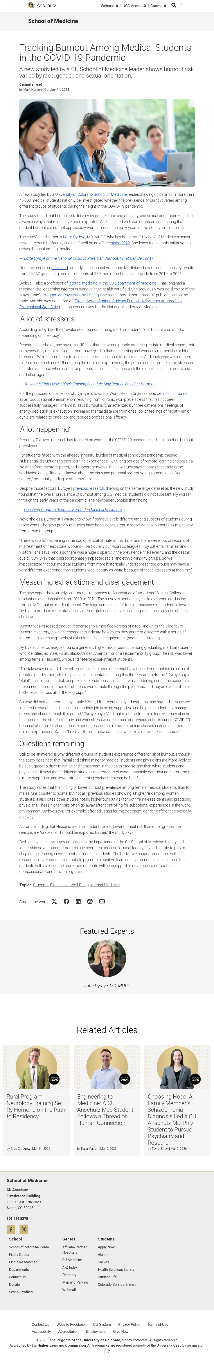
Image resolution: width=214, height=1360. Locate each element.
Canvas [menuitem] (158, 6)
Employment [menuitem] (96, 1331)
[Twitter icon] (26, 1229)
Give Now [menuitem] (120, 1331)
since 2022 (120, 243)
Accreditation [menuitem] (68, 1331)
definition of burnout (174, 393)
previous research (88, 488)
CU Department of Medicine (132, 283)
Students (41, 885)
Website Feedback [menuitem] (71, 1324)
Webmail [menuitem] (109, 6)
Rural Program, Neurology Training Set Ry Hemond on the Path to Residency (36, 1106)
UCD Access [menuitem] (134, 6)
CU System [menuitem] (102, 1324)
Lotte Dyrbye (74, 237)
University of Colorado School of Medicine (91, 194)
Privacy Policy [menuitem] (129, 1324)
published (59, 267)
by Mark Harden (30, 90)
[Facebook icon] (13, 1229)
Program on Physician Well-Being (70, 295)
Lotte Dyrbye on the (88, 258)
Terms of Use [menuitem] (157, 1324)
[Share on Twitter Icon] (54, 901)
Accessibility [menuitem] (41, 1331)
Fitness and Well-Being (69, 885)
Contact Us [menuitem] (40, 1324)
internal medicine (83, 283)
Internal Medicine (105, 885)
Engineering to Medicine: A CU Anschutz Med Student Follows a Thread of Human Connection (105, 1109)
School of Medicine (53, 21)
